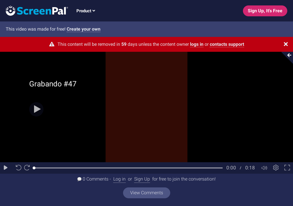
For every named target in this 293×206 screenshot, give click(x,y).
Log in (119, 179)
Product (85, 10)
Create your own (83, 29)
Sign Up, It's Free (265, 10)
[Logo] (34, 10)
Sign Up (142, 179)
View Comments (146, 192)
